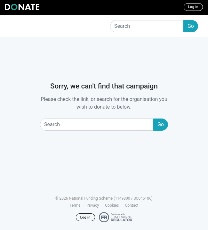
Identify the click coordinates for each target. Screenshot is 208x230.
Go (191, 26)
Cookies (112, 205)
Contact (132, 205)
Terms (75, 205)
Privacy (92, 205)
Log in (193, 7)
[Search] (146, 26)
